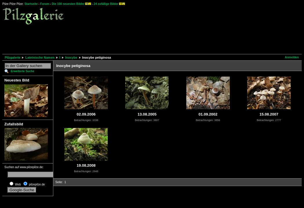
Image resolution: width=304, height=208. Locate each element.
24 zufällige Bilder (106, 3)
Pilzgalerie (12, 57)
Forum (44, 3)
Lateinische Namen (39, 57)
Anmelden (292, 57)
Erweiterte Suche (22, 71)
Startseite (31, 3)
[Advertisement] (107, 39)
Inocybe (71, 57)
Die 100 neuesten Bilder (68, 3)
